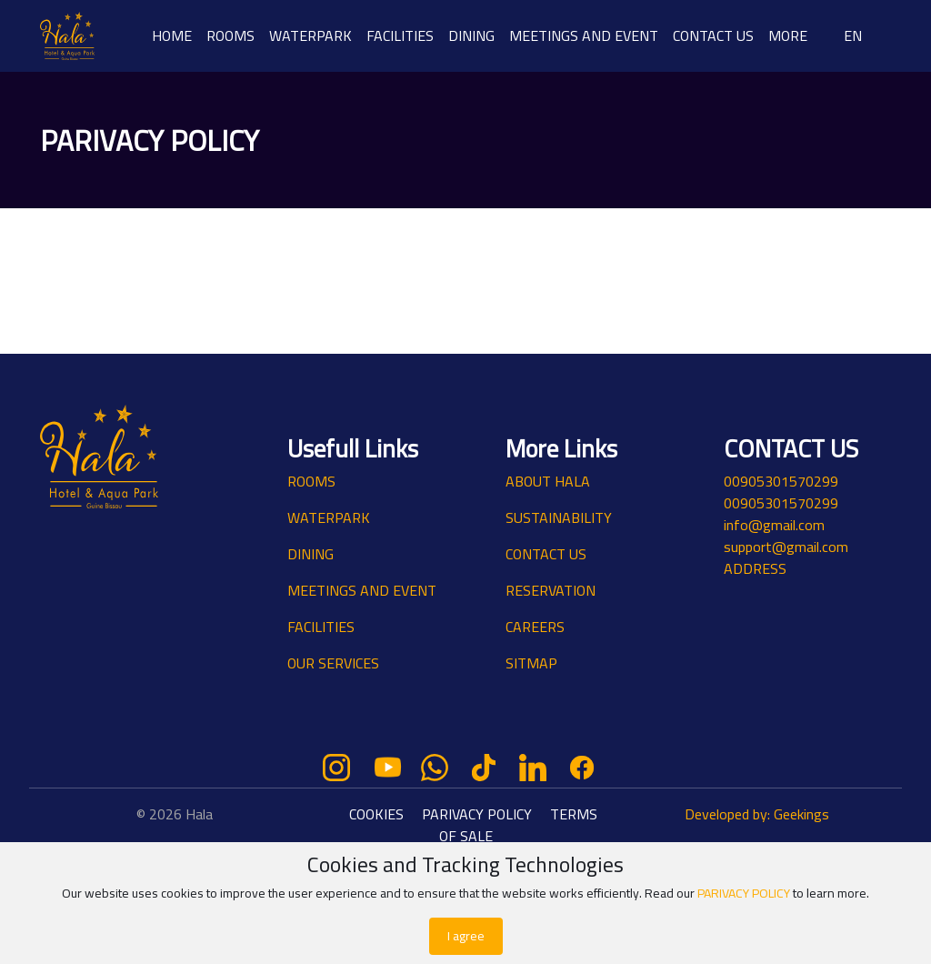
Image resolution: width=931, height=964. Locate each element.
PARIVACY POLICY (477, 814)
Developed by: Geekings (757, 814)
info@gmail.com (774, 524)
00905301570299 (781, 481)
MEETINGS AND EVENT (583, 35)
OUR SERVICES (333, 663)
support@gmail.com (786, 546)
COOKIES (378, 814)
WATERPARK (310, 35)
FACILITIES (400, 35)
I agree (466, 936)
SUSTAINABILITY (559, 517)
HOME (172, 35)
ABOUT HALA (548, 481)
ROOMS (230, 35)
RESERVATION (551, 590)
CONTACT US (713, 35)
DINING (471, 35)
